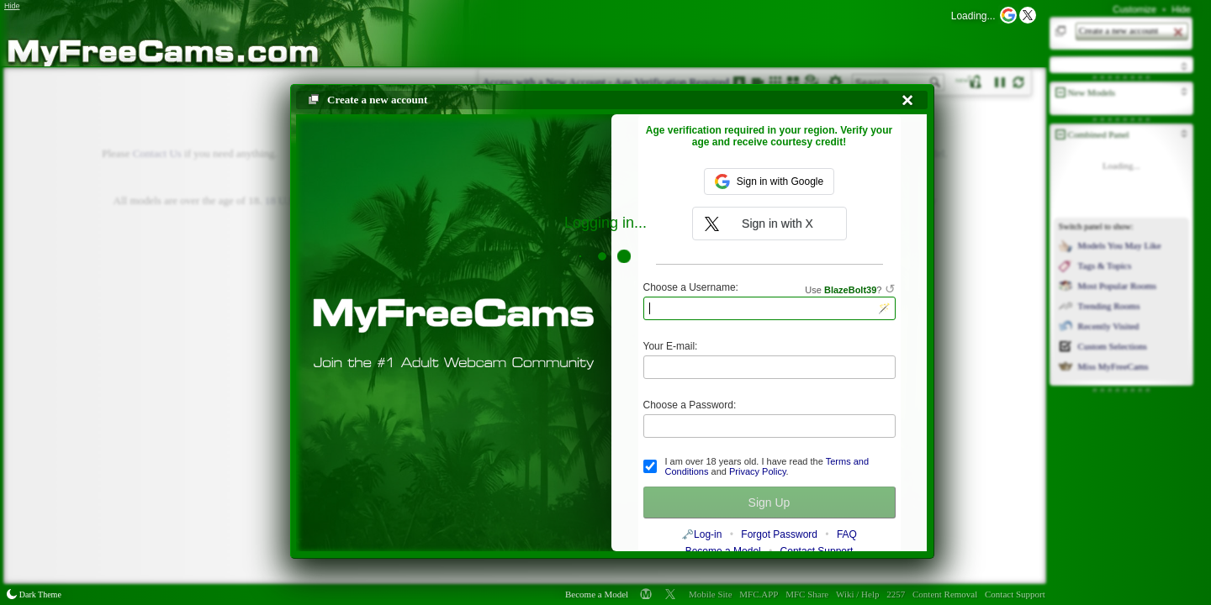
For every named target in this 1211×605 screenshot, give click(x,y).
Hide (1181, 9)
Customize (1134, 9)
